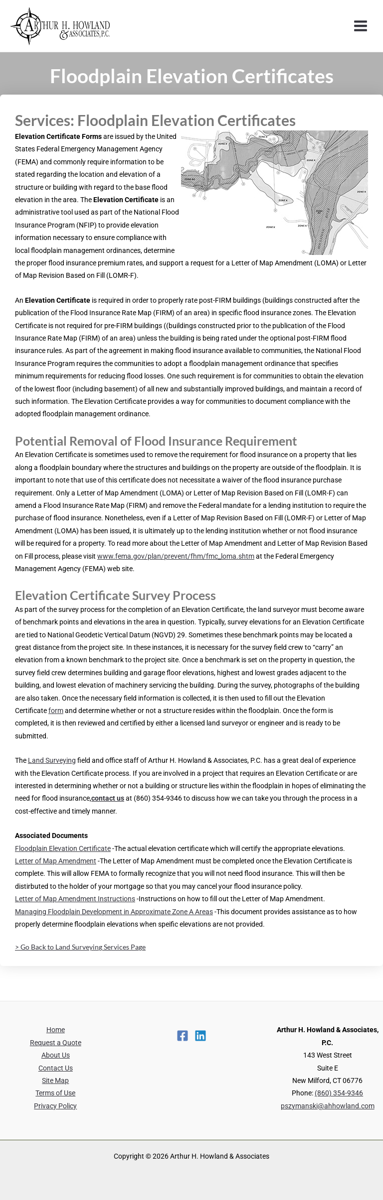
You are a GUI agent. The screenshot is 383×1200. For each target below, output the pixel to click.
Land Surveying (52, 760)
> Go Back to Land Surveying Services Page (80, 947)
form (55, 711)
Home (55, 1030)
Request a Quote (55, 1043)
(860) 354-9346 (339, 1093)
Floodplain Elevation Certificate (63, 848)
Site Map (55, 1080)
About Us (55, 1055)
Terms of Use (55, 1093)
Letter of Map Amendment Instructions (75, 899)
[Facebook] (183, 1036)
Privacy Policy (55, 1106)
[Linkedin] (200, 1036)
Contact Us (55, 1068)
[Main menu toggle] (361, 26)
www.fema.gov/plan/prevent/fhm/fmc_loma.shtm (175, 556)
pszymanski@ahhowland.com (328, 1106)
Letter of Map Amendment (55, 861)
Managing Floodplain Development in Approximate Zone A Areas (114, 912)
